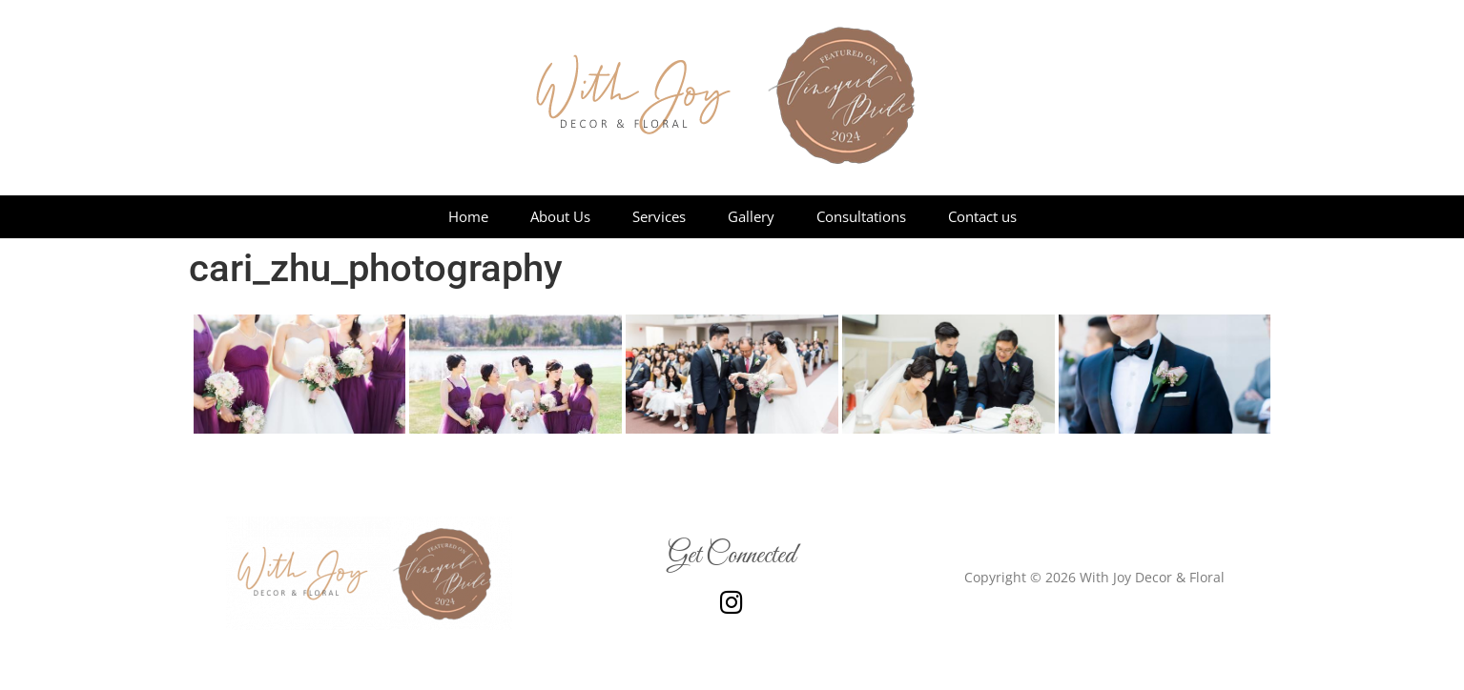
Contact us (982, 216)
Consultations (861, 216)
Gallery (751, 216)
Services (659, 216)
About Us (560, 216)
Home (468, 216)
